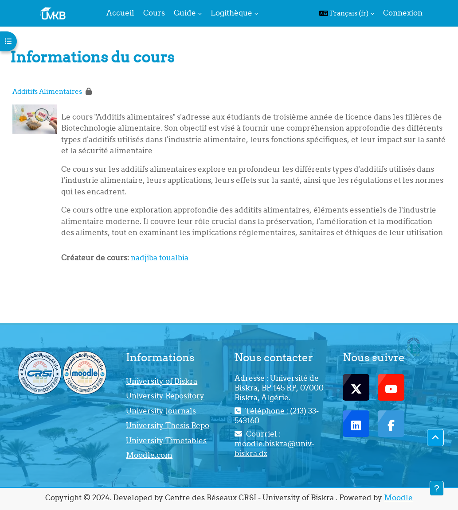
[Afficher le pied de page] (437, 488)
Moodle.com (149, 455)
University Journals (161, 411)
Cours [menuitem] (154, 13)
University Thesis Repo (167, 425)
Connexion (403, 13)
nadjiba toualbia (159, 258)
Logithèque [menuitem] (231, 13)
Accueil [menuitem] (120, 13)
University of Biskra (161, 381)
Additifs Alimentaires (47, 91)
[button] (347, 13)
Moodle (398, 497)
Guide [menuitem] (185, 13)
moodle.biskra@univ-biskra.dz (274, 448)
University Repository (165, 396)
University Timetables (166, 440)
